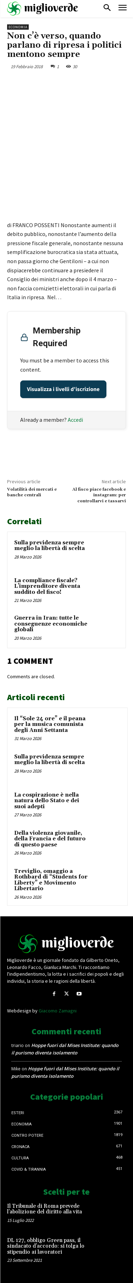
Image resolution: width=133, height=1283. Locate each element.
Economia (18, 27)
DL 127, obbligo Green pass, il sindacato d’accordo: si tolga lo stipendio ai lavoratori (45, 1246)
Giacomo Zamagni (58, 1010)
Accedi (75, 420)
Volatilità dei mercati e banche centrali (32, 492)
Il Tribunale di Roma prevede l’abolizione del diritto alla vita (44, 1209)
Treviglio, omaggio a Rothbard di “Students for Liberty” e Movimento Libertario (51, 880)
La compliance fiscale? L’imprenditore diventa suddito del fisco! (47, 586)
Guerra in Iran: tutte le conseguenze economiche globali (50, 624)
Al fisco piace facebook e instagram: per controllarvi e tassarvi (99, 495)
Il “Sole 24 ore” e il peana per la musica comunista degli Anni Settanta (49, 724)
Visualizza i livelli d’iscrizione (63, 389)
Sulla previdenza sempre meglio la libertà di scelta (49, 545)
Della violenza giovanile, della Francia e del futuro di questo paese (49, 839)
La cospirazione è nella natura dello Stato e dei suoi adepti (46, 801)
